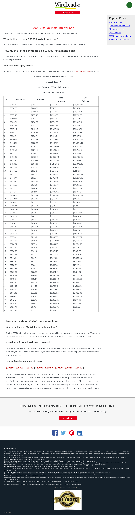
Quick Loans (115, 32)
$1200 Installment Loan (120, 36)
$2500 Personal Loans (119, 39)
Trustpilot (7, 512)
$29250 (10, 367)
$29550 (68, 367)
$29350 (29, 367)
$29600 (78, 367)
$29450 (49, 367)
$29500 (59, 367)
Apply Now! (67, 418)
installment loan (83, 71)
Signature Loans (116, 29)
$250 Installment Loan (119, 26)
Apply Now (67, 12)
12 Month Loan (116, 22)
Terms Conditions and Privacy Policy (67, 488)
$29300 (19, 367)
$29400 (39, 367)
